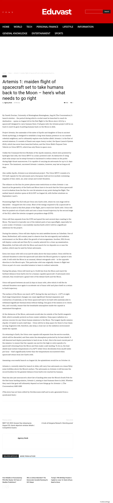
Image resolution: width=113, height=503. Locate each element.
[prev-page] (3, 486)
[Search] (107, 11)
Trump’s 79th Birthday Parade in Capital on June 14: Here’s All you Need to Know (61, 480)
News (10, 73)
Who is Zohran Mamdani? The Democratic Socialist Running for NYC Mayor (37, 480)
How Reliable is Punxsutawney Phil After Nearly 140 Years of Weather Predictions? (12, 480)
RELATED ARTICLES (10, 456)
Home (4, 73)
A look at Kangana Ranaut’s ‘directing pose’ (57, 423)
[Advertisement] (56, 53)
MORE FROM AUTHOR (27, 456)
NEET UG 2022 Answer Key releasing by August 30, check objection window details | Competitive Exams (18, 425)
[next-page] (7, 486)
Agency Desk (8, 102)
